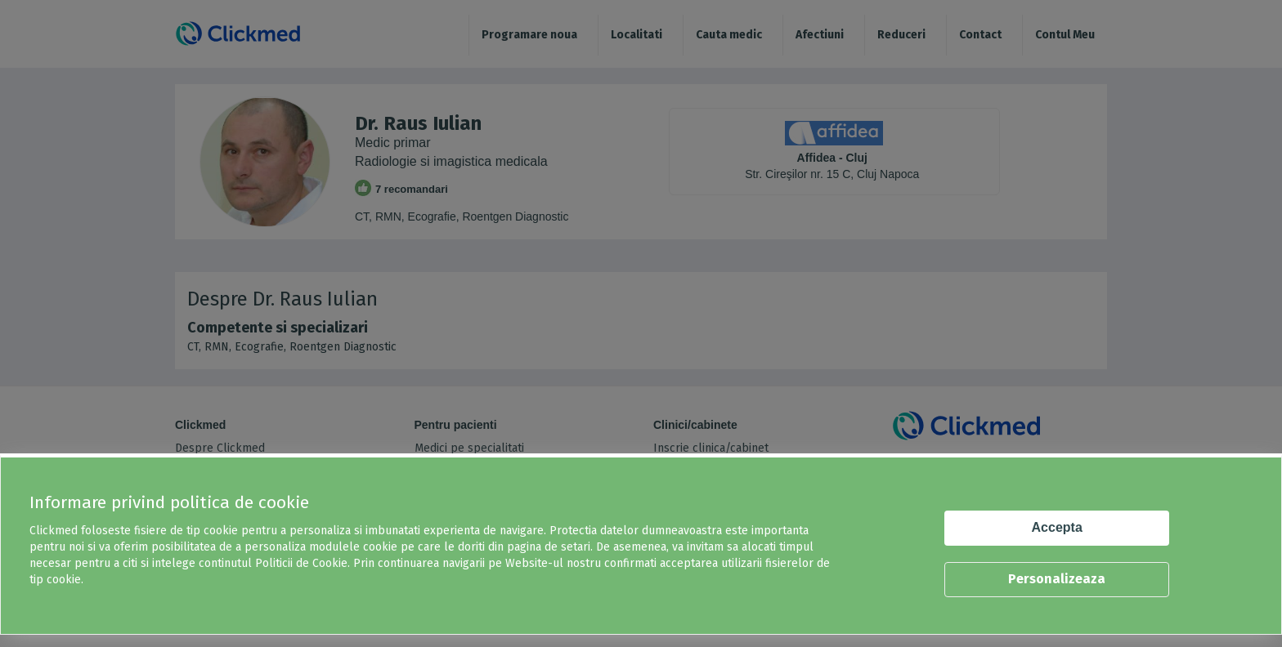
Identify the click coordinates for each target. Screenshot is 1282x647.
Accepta (1057, 527)
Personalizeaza (1056, 579)
